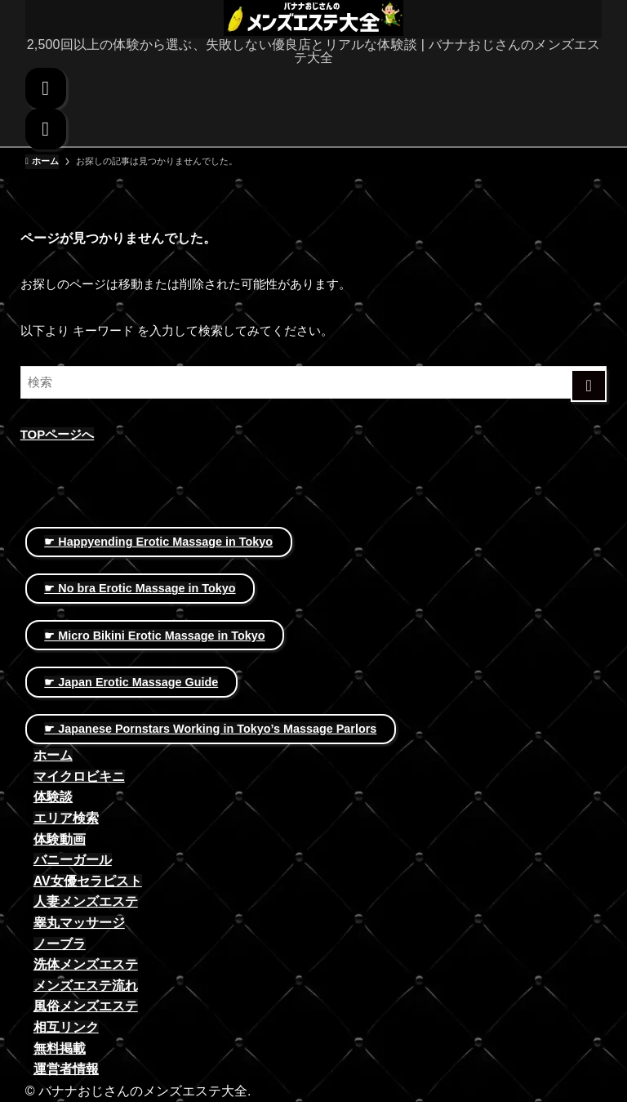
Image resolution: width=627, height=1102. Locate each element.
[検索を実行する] (589, 385)
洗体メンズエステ (85, 964)
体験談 (53, 797)
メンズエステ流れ (85, 986)
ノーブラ (59, 944)
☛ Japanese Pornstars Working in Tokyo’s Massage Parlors (210, 728)
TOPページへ (57, 434)
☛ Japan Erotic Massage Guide (131, 682)
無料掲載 (59, 1048)
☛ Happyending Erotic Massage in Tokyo (158, 541)
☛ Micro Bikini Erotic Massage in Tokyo (154, 635)
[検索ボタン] (45, 88)
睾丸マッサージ (79, 923)
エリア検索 (66, 818)
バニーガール (72, 860)
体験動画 (59, 839)
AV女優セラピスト (87, 881)
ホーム (53, 755)
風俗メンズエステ (85, 1006)
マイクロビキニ (79, 776)
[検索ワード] (313, 382)
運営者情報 (66, 1069)
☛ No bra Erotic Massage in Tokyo (139, 588)
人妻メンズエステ (85, 901)
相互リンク (66, 1027)
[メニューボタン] (45, 129)
